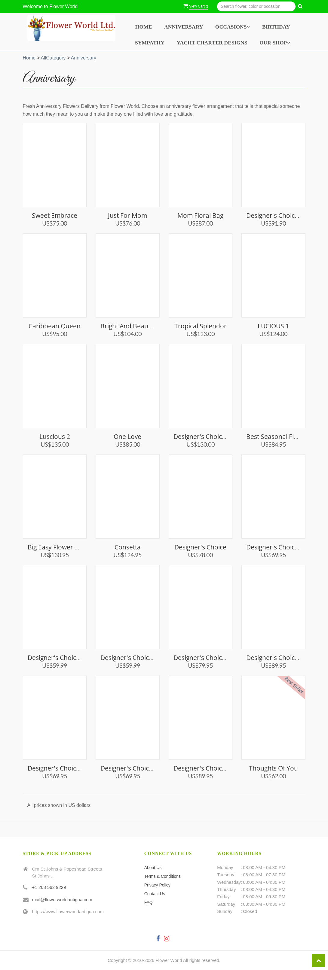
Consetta (128, 547)
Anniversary (183, 27)
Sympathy (149, 43)
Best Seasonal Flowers (279, 436)
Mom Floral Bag (200, 215)
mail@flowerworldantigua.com (62, 899)
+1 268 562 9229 (49, 887)
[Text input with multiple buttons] (256, 6)
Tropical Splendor (200, 326)
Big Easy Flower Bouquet (64, 547)
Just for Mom (127, 215)
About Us (153, 867)
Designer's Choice (200, 547)
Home (143, 27)
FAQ (148, 902)
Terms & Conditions (162, 876)
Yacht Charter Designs (211, 43)
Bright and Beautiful (129, 326)
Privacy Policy (157, 885)
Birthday (276, 27)
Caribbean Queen (55, 326)
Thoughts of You (273, 768)
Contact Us (154, 893)
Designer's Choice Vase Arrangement (227, 436)
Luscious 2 (54, 436)
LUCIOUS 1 (273, 326)
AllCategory (53, 57)
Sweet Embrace (54, 215)
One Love (127, 436)
